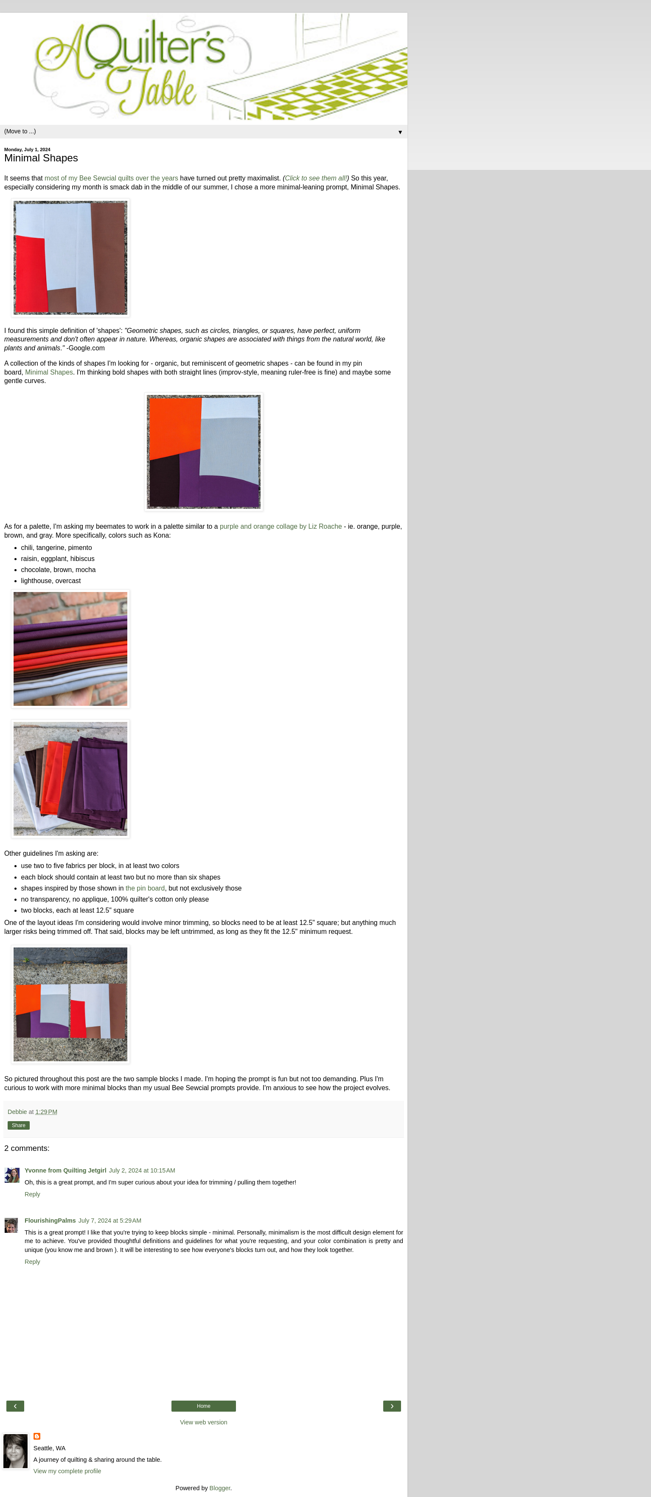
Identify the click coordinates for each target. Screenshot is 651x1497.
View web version (203, 1422)
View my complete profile (67, 1471)
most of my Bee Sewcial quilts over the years (111, 178)
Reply (32, 1194)
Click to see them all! (316, 178)
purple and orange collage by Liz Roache (281, 526)
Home (203, 1406)
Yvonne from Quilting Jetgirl (66, 1170)
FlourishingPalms (50, 1220)
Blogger (220, 1488)
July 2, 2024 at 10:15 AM (142, 1170)
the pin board (145, 888)
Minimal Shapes (49, 372)
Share (18, 1125)
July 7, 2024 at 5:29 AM (110, 1220)
